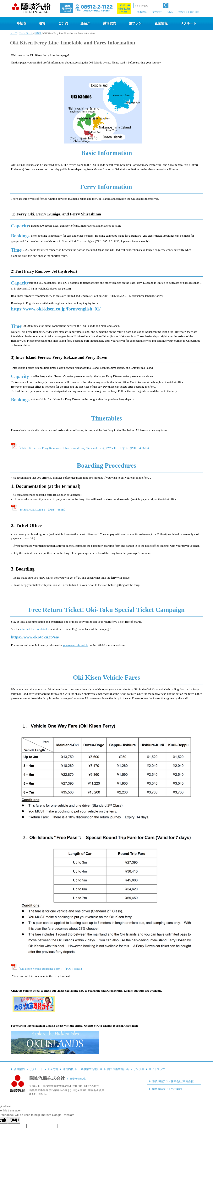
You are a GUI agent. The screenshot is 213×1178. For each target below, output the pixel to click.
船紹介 (85, 23)
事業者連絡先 (77, 1078)
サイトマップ (157, 1069)
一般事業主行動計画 (90, 1069)
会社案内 (19, 1069)
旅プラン (135, 23)
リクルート (188, 23)
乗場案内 (109, 23)
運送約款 (68, 1069)
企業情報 (161, 23)
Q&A (170, 12)
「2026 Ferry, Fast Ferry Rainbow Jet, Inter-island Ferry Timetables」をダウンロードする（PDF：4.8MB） (80, 448)
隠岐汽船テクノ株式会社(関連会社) (173, 1081)
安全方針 (157, 12)
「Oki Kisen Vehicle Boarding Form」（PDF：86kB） (47, 968)
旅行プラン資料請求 (188, 12)
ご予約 (63, 23)
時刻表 (21, 23)
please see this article (75, 645)
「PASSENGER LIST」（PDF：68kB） (39, 509)
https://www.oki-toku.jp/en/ (35, 637)
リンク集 (138, 1069)
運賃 (42, 23)
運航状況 (142, 12)
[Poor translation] (14, 1120)
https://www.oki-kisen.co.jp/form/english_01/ (56, 308)
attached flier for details (34, 629)
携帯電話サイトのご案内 (167, 1089)
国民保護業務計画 (118, 1069)
